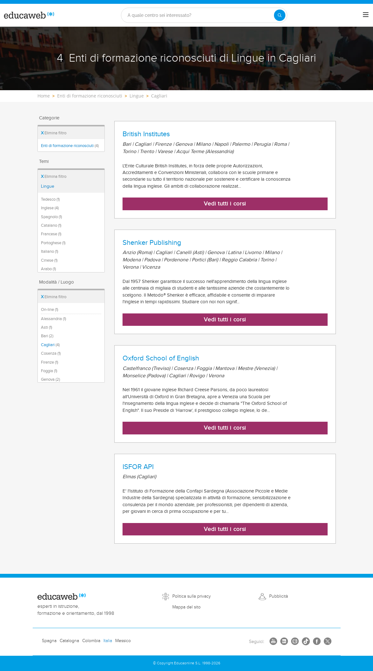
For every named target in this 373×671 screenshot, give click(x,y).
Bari (47, 336)
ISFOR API (138, 467)
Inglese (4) (50, 208)
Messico (123, 640)
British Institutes (146, 134)
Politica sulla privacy (191, 596)
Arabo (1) (48, 269)
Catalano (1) (51, 225)
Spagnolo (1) (51, 216)
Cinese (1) (49, 260)
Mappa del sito (186, 607)
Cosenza (51, 353)
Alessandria (53, 318)
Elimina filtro (53, 133)
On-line (49, 309)
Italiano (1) (49, 251)
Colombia (91, 640)
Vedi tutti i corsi (225, 203)
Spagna (49, 640)
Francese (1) (51, 234)
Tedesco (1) (50, 199)
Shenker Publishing (152, 242)
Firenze (49, 362)
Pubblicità (278, 596)
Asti (46, 327)
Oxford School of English (161, 358)
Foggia (49, 370)
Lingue (47, 186)
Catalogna (69, 640)
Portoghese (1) (53, 242)
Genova (50, 379)
